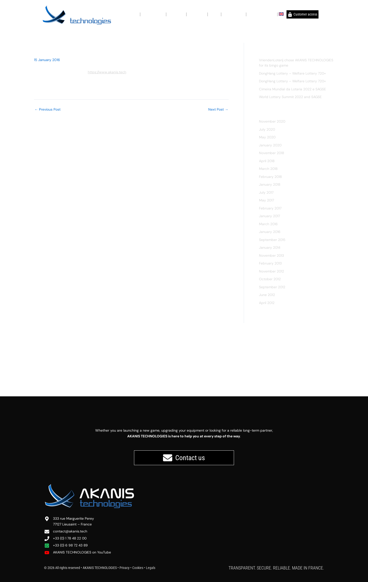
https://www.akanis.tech (107, 72)
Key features (176, 14)
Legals (150, 568)
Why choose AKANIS (262, 14)
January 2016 (270, 231)
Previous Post (47, 109)
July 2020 (267, 129)
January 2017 (269, 216)
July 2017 (266, 192)
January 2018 (270, 184)
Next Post (218, 109)
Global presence (233, 14)
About (134, 14)
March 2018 (268, 168)
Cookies (137, 568)
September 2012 (272, 287)
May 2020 (267, 137)
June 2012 (267, 295)
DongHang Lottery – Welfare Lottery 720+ (293, 73)
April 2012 (267, 303)
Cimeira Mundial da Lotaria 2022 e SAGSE (292, 89)
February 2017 (270, 208)
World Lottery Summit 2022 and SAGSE (290, 97)
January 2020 (270, 145)
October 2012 (270, 279)
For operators (197, 14)
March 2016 (268, 224)
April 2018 (267, 161)
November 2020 (272, 121)
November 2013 (271, 255)
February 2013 (270, 263)
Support (214, 14)
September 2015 (272, 239)
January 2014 (270, 247)
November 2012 (271, 271)
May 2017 (266, 200)
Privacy (125, 568)
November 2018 (271, 153)
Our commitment (153, 14)
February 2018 (270, 176)
